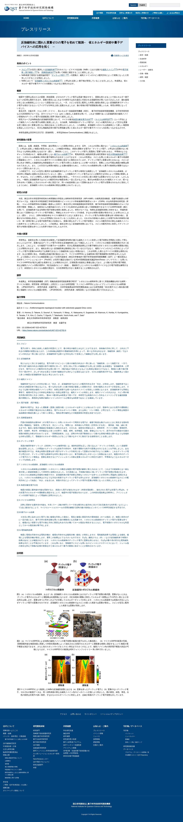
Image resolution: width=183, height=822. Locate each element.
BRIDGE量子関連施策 (71, 756)
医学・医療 (144, 55)
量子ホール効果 (62, 154)
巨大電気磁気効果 (117, 154)
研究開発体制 (72, 18)
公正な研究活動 (8, 749)
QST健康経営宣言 (9, 743)
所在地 (5, 782)
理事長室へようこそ (10, 730)
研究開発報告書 (129, 746)
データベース (128, 749)
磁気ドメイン (110, 70)
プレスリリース (144, 45)
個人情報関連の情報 (11, 767)
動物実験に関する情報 (12, 778)
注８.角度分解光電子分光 (27, 485)
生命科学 (143, 59)
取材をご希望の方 (142, 13)
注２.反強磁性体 (23, 359)
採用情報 (96, 739)
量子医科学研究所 (39, 742)
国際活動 (6, 788)
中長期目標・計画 (9, 746)
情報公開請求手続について (13, 758)
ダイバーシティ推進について (13, 790)
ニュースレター (130, 736)
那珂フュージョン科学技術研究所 (45, 751)
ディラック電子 (60, 75)
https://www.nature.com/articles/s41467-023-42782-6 (44, 330)
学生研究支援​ (111, 13)
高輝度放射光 (48, 72)
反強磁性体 (51, 70)
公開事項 (8, 761)
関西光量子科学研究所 (41, 736)
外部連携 (95, 18)
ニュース (96, 736)
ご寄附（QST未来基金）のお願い (15, 785)
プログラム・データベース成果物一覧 (137, 752)
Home (26, 18)
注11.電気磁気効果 (24, 530)
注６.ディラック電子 (25, 441)
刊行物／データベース (150, 18)
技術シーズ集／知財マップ (133, 742)
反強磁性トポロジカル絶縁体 (48, 81)
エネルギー (144, 66)
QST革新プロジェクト (41, 762)
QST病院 (99, 13)
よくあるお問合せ (173, 13)
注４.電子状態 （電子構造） (28, 403)
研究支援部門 (38, 765)
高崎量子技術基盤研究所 (42, 733)
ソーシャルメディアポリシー (111, 714)
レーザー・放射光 (146, 70)
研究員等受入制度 (69, 739)
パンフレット (129, 733)
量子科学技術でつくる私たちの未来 (16, 739)
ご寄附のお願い (157, 13)
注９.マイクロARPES (26, 500)
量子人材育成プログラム (72, 742)
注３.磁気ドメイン (24, 379)
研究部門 (36, 730)
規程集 (7, 764)
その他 (142, 81)
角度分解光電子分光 (83, 119)
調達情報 (96, 742)
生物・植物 (144, 73)
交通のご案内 (98, 745)
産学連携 (66, 736)
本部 (34, 768)
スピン (25, 70)
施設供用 (66, 733)
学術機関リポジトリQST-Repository (136, 755)
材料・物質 (144, 77)
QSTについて (48, 18)
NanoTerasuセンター (41, 759)
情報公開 (6, 755)
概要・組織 (7, 733)
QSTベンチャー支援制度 (72, 745)
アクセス (63, 714)
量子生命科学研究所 (40, 739)
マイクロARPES (103, 119)
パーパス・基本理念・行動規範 (14, 736)
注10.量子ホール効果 (25, 512)
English (142, 5)
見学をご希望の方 (125, 13)
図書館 (127, 739)
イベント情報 (98, 733)
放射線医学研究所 (39, 748)
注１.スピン (22, 344)
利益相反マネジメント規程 (13, 769)
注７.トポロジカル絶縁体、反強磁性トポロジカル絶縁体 (40, 464)
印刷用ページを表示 (121, 55)
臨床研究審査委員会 (10, 752)
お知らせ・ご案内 (120, 18)
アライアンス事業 (69, 748)
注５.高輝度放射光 (24, 418)
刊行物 (125, 730)
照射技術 (143, 62)
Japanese (133, 5)
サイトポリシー (90, 714)
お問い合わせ (75, 714)
